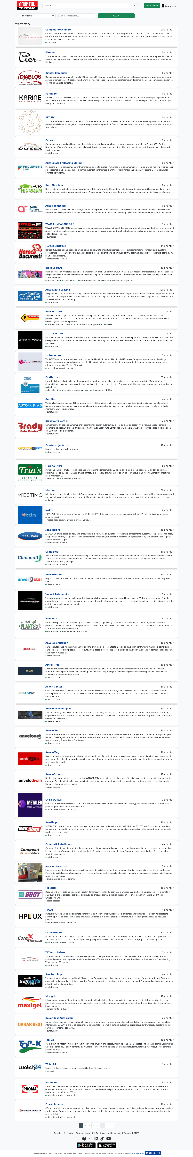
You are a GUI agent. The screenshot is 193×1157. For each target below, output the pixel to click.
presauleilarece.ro (56, 866)
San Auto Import (55, 974)
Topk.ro (50, 1039)
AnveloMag (52, 752)
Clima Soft (51, 551)
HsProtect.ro (53, 355)
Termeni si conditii (84, 1133)
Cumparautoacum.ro (58, 29)
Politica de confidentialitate (108, 1133)
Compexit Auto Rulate (58, 844)
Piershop (50, 52)
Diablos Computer (56, 73)
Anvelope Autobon (56, 642)
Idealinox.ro (52, 529)
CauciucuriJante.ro (56, 445)
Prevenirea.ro (53, 311)
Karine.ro (51, 93)
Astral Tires (52, 664)
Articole (57, 1133)
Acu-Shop (51, 822)
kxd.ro (49, 510)
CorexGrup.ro (53, 932)
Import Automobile (57, 594)
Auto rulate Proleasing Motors (63, 163)
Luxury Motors (54, 333)
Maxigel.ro (51, 996)
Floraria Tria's (53, 466)
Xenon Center (53, 686)
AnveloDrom (53, 774)
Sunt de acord (153, 1152)
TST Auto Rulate (55, 952)
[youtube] (108, 1139)
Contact (127, 1133)
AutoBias (50, 399)
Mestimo (50, 490)
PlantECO (51, 618)
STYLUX (50, 117)
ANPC (136, 1133)
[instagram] (90, 1139)
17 (107, 1125)
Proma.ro (51, 1082)
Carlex (49, 140)
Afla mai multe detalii (137, 1153)
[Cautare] (87, 5)
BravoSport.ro (53, 267)
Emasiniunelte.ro (55, 1104)
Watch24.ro (52, 1064)
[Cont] (169, 5)
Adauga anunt (152, 5)
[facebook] (84, 1139)
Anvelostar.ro (53, 574)
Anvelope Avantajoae (58, 708)
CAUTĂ (116, 15)
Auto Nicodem (54, 185)
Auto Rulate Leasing (57, 289)
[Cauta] (135, 5)
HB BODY (50, 888)
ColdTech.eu (52, 377)
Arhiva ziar (68, 1133)
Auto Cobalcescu (55, 205)
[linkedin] (96, 1139)
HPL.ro (49, 909)
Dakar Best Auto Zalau (59, 1018)
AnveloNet (51, 730)
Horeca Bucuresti (55, 246)
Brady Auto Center (56, 421)
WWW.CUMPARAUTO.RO (60, 224)
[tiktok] (102, 1139)
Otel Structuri (53, 799)
